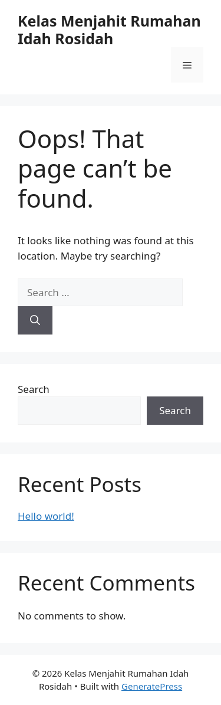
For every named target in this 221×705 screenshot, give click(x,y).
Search (34, 389)
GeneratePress (151, 686)
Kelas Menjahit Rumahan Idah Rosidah (109, 29)
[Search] (35, 320)
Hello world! (46, 516)
